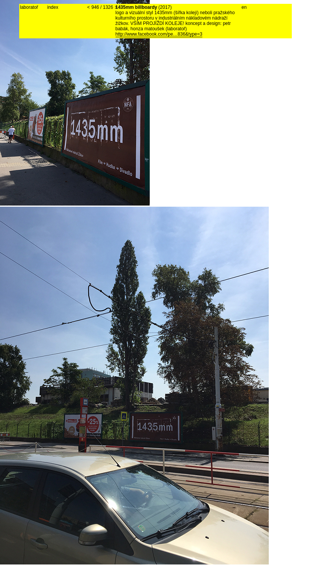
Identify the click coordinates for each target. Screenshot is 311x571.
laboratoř (29, 7)
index (52, 7)
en (244, 7)
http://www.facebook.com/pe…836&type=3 (159, 34)
